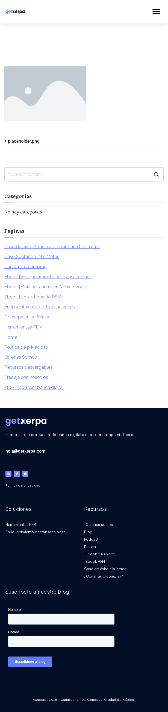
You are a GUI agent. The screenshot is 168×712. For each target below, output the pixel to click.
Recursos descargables (28, 367)
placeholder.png (24, 141)
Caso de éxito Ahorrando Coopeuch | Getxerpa (52, 246)
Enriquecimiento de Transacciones (39, 306)
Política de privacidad (26, 347)
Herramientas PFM (23, 327)
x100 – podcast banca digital (34, 387)
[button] (156, 11)
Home (10, 337)
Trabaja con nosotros (26, 377)
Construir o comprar (24, 266)
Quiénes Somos (20, 357)
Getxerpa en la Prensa (26, 317)
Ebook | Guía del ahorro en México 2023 (45, 286)
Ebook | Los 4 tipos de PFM (32, 297)
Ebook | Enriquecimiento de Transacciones (48, 276)
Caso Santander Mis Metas (31, 256)
